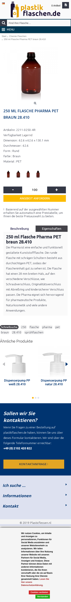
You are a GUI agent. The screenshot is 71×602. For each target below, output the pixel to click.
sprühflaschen (34, 332)
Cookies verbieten (39, 592)
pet (57, 327)
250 (23, 327)
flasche (34, 327)
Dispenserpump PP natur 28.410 (54, 382)
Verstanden (42, 596)
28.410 (16, 332)
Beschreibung (19, 228)
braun (5, 332)
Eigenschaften (51, 228)
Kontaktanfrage (34, 464)
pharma (47, 327)
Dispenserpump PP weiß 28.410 (17, 382)
